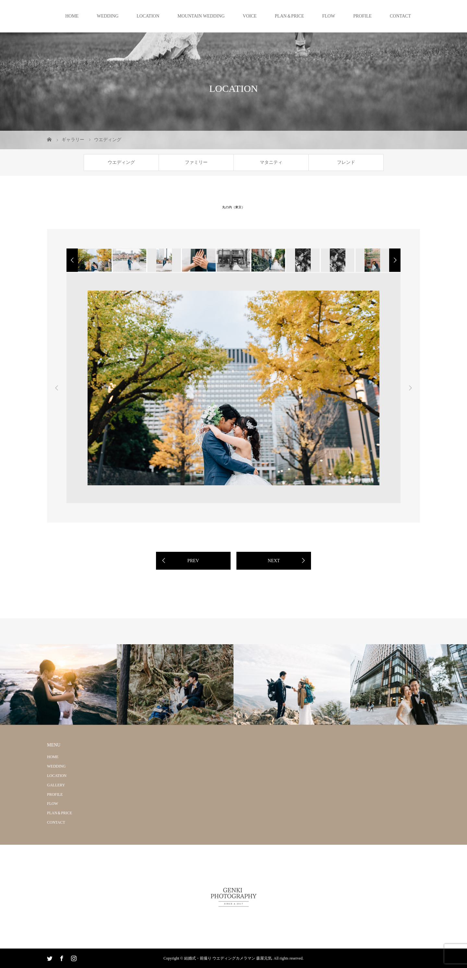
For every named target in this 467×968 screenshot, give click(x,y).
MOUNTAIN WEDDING (200, 16)
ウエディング (121, 162)
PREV (193, 560)
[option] (94, 260)
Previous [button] (57, 388)
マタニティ (271, 162)
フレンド (346, 162)
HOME (71, 16)
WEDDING (107, 16)
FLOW (328, 16)
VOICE (250, 16)
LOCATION (148, 16)
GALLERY (56, 785)
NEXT (274, 560)
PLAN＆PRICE (289, 16)
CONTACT (400, 16)
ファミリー (196, 162)
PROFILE (362, 16)
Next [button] (410, 388)
